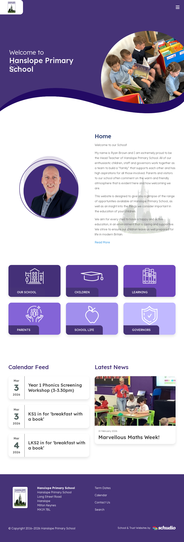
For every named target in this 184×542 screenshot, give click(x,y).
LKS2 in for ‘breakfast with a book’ (56, 445)
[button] (14, 67)
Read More (102, 242)
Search (99, 509)
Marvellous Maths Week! (129, 437)
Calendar (101, 495)
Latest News (111, 367)
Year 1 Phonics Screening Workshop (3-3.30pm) (55, 387)
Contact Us (102, 502)
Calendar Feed (28, 367)
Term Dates (103, 488)
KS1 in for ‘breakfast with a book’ (55, 416)
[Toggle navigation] (177, 7)
